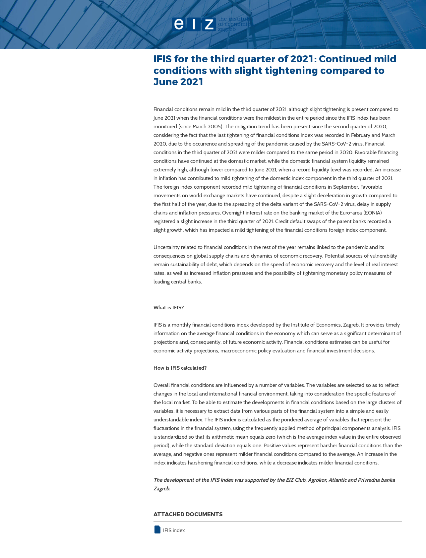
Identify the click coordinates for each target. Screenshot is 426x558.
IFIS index (174, 530)
